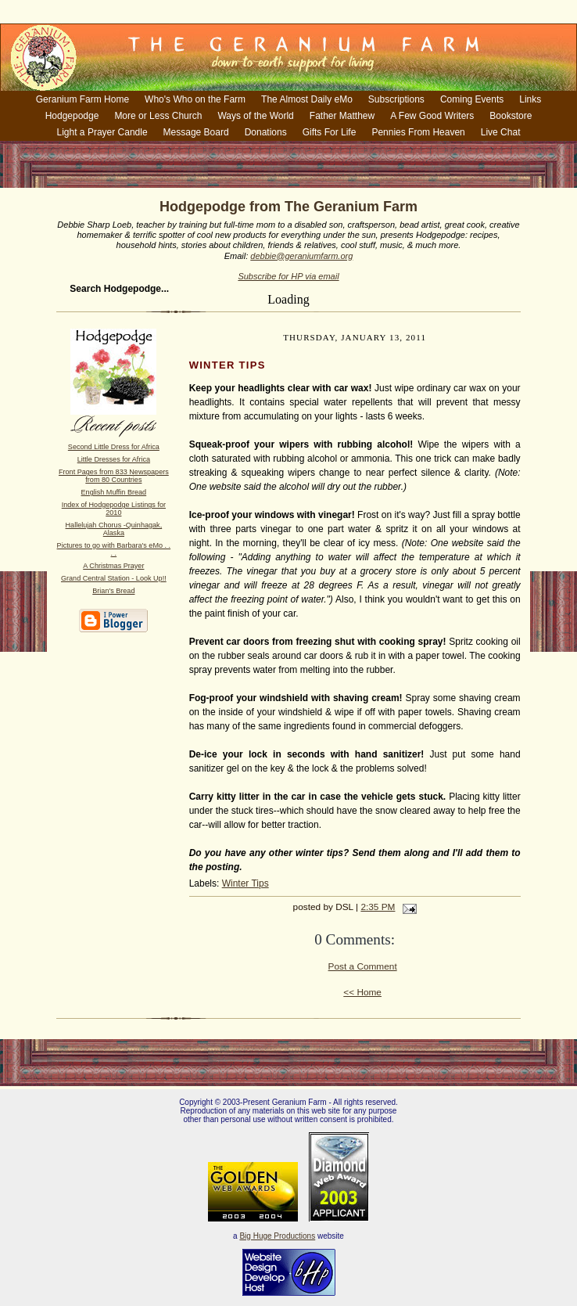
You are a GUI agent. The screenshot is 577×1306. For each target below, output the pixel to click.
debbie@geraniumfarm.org (301, 256)
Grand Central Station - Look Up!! (114, 578)
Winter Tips (245, 883)
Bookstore (510, 115)
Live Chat (501, 132)
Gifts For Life (330, 132)
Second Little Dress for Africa (113, 447)
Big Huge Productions (277, 1236)
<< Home (362, 992)
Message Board (196, 132)
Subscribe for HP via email (288, 276)
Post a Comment (362, 966)
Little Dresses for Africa (113, 459)
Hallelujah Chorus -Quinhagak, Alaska (114, 529)
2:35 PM (377, 906)
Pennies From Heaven (417, 132)
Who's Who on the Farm (195, 99)
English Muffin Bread (114, 492)
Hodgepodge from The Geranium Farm (288, 206)
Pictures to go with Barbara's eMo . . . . (114, 549)
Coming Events (472, 99)
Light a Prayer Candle (102, 132)
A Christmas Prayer (113, 566)
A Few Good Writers (432, 115)
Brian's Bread (113, 591)
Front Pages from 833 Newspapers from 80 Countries (114, 476)
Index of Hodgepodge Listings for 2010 (114, 508)
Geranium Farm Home (82, 99)
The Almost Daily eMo (307, 99)
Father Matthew (342, 115)
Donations (266, 132)
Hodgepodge (72, 115)
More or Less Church (158, 115)
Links (530, 99)
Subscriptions (396, 99)
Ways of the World (255, 115)
